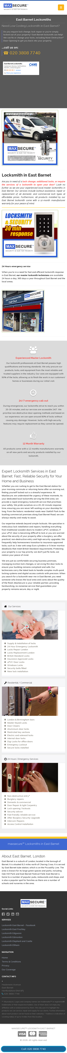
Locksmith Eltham (10, 945)
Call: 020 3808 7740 (33, 1049)
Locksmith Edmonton (12, 937)
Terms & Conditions (11, 961)
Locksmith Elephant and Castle (17, 941)
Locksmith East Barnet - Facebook (18, 925)
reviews (18, 70)
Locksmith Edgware (11, 933)
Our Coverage (9, 969)
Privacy (5, 965)
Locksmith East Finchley (13, 929)
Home (5, 957)
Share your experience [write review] (13, 73)
